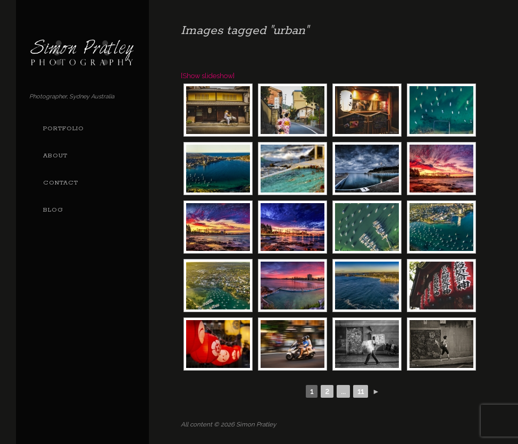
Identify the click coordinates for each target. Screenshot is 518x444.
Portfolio (63, 128)
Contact (60, 183)
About (55, 156)
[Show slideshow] (208, 76)
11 (360, 391)
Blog (53, 210)
